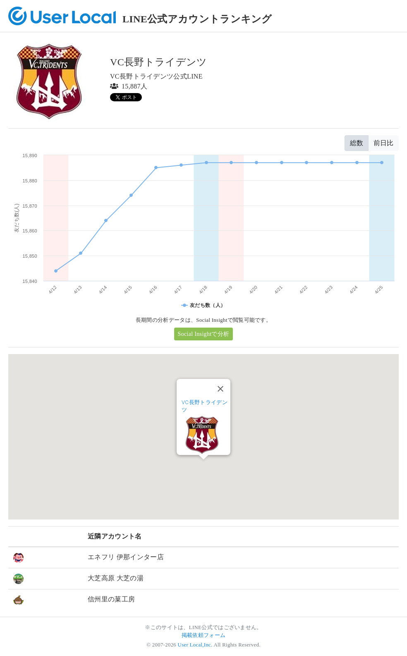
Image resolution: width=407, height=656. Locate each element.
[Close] (220, 389)
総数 (356, 142)
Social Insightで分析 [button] (204, 334)
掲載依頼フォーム (204, 635)
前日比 (383, 142)
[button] (203, 467)
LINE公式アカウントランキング (197, 19)
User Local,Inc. (195, 645)
